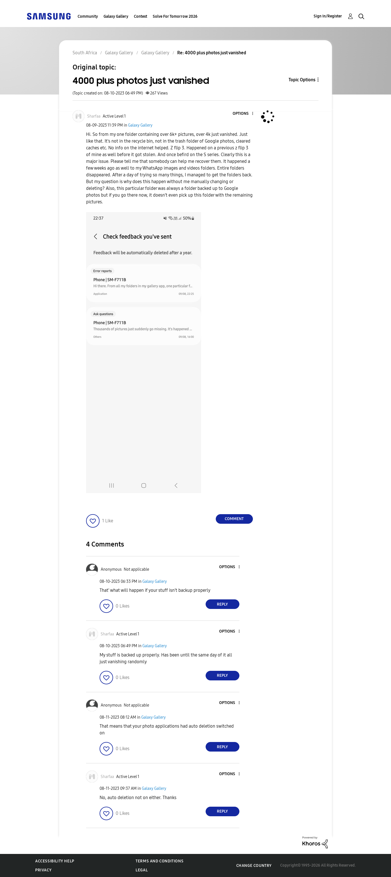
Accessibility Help (54, 861)
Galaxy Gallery (116, 16)
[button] (243, 113)
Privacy (43, 870)
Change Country (254, 865)
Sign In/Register (328, 16)
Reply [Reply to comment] (222, 604)
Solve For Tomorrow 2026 (175, 16)
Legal (142, 870)
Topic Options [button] (302, 79)
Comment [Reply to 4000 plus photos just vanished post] (234, 518)
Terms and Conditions (159, 861)
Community (88, 16)
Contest (140, 16)
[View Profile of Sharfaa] (93, 116)
